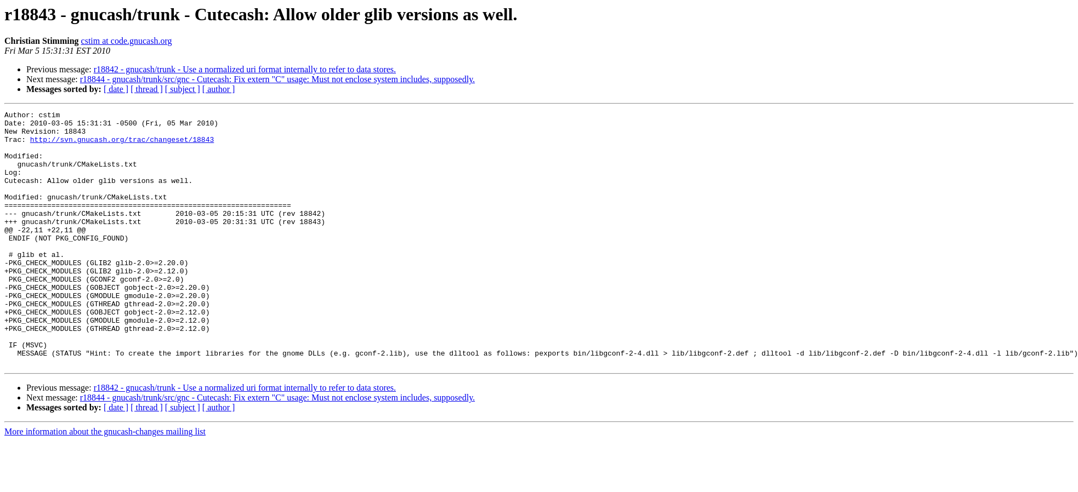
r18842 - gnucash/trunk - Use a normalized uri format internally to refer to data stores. (245, 69)
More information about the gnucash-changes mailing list (105, 482)
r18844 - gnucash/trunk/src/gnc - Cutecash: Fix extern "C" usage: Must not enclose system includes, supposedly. (277, 79)
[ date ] (116, 89)
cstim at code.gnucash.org (126, 40)
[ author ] (218, 89)
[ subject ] (182, 89)
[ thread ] (147, 89)
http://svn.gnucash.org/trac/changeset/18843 (122, 146)
